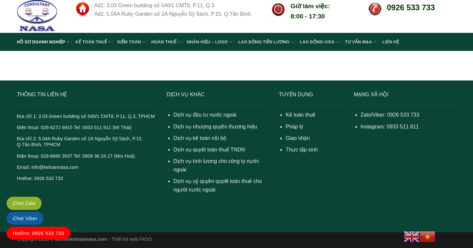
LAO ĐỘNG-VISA (319, 42)
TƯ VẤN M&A (360, 42)
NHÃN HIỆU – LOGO (209, 42)
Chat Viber (25, 218)
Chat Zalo (24, 203)
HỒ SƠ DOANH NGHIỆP (43, 42)
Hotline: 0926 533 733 (38, 233)
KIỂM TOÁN (131, 42)
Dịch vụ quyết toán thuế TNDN (209, 149)
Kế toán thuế (300, 115)
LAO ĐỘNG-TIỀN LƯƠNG (266, 42)
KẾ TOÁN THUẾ (93, 42)
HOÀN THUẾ (166, 42)
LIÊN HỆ (390, 41)
